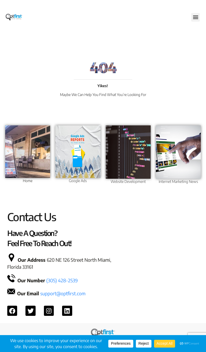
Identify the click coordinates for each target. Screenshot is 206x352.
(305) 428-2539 (62, 280)
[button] (195, 17)
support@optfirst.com (62, 293)
